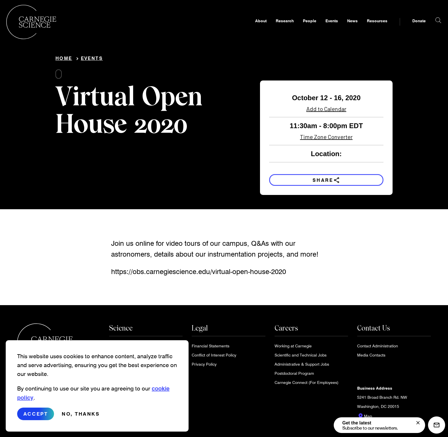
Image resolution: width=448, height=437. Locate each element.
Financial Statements (210, 348)
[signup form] (418, 423)
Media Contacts (371, 357)
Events (321, 27)
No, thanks (81, 418)
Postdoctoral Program (294, 375)
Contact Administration (377, 348)
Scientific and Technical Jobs (301, 357)
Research (274, 27)
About (250, 27)
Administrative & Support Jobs (302, 366)
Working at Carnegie (293, 348)
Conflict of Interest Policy (214, 357)
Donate (408, 27)
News (341, 27)
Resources (366, 27)
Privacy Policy (204, 366)
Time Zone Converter (326, 139)
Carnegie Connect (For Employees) (307, 384)
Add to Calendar (326, 111)
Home (63, 60)
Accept (35, 418)
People (298, 27)
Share (326, 182)
